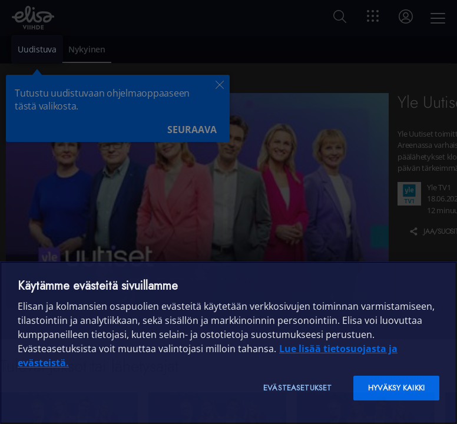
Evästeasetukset (297, 387)
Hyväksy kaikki (396, 387)
